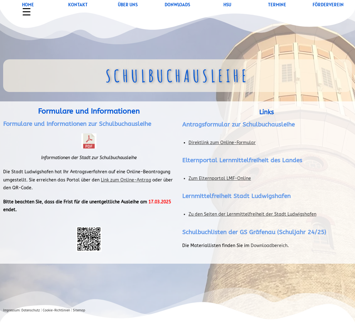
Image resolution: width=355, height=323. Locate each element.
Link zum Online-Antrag (126, 180)
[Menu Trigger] (26, 11)
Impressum (11, 310)
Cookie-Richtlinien (56, 310)
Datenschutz (30, 310)
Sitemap (79, 310)
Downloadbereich (269, 245)
